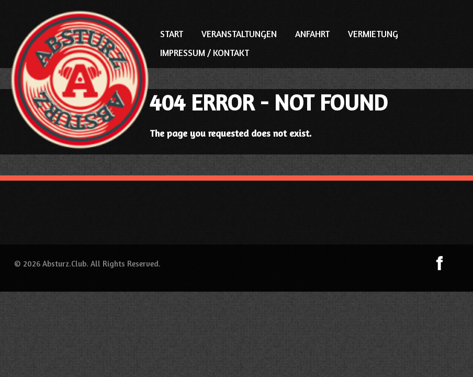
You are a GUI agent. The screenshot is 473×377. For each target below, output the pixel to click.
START (171, 33)
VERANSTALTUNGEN (239, 33)
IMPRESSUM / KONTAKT (204, 52)
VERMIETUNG (373, 33)
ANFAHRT (312, 33)
